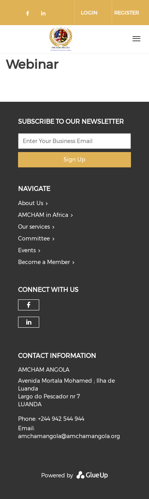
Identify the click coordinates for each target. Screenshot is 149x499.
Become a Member (44, 262)
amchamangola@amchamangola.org (69, 436)
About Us (30, 203)
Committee (34, 238)
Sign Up (74, 159)
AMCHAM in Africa (43, 214)
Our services (34, 226)
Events (27, 250)
